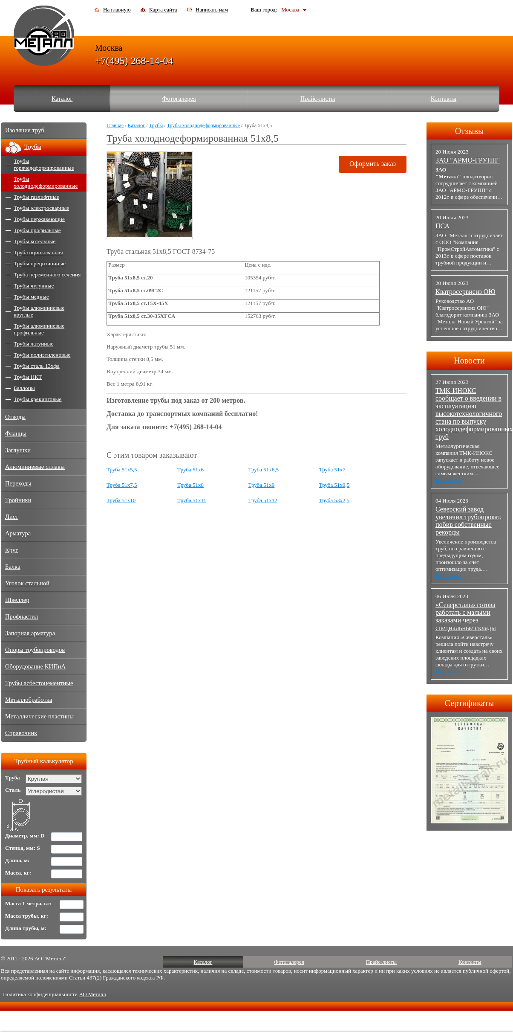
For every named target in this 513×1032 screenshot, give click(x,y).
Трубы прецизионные (40, 263)
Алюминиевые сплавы (35, 466)
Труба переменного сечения (47, 274)
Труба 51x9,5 (334, 485)
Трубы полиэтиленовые (42, 355)
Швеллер (17, 599)
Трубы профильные (37, 230)
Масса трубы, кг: (26, 916)
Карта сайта (163, 9)
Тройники (18, 500)
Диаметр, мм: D (25, 835)
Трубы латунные (33, 343)
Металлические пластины (39, 716)
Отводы (15, 416)
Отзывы (469, 131)
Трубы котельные (34, 241)
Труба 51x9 (261, 485)
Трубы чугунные (34, 285)
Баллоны (24, 388)
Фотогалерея (179, 98)
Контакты (444, 98)
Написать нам (212, 9)
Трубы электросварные (41, 208)
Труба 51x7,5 (122, 485)
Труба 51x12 (262, 500)
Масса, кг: (18, 872)
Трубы (156, 125)
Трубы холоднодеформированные (203, 125)
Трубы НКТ (28, 377)
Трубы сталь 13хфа (37, 366)
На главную (117, 9)
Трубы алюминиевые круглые (39, 311)
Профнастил (21, 616)
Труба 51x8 (190, 485)
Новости (469, 360)
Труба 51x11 (191, 500)
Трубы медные (31, 297)
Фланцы (15, 433)
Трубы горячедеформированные (44, 164)
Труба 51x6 (190, 469)
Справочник (21, 733)
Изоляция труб (24, 130)
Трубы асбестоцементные (39, 683)
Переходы (18, 483)
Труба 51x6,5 (263, 469)
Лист (11, 516)
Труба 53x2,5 (334, 500)
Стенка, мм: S (22, 848)
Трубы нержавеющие (39, 219)
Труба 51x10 (121, 500)
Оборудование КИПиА (35, 666)
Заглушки (18, 450)
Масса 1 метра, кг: (28, 903)
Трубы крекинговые (37, 399)
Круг (11, 550)
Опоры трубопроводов (35, 649)
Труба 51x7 (332, 469)
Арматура (18, 533)
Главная (115, 125)
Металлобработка (28, 699)
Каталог (62, 98)
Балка (12, 566)
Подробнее (448, 480)
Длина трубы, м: (25, 928)
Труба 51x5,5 (122, 469)
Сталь (13, 790)
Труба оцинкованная (38, 252)
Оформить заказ (372, 163)
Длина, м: (17, 860)
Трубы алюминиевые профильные (39, 329)
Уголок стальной (27, 583)
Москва (290, 9)
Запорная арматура (30, 633)
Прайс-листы (317, 98)
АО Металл (92, 994)
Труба (12, 777)
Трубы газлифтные (36, 197)
